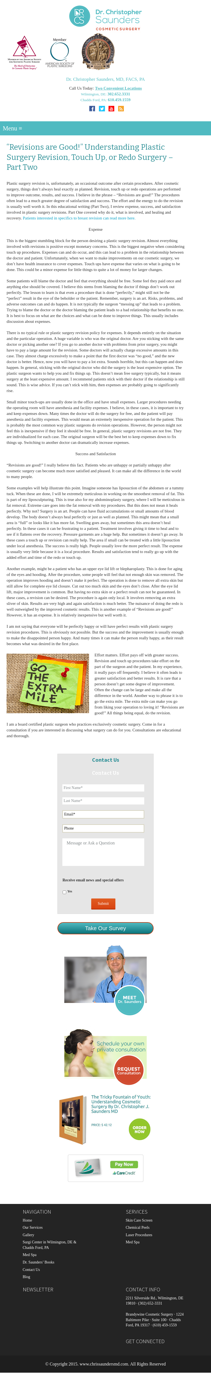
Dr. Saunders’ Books (38, 1262)
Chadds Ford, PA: (94, 100)
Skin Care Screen (139, 1220)
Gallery (28, 1235)
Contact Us (31, 1270)
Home (27, 1220)
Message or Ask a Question (103, 852)
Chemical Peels (138, 1227)
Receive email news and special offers (93, 880)
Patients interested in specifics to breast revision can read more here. (79, 218)
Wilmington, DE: (94, 94)
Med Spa (30, 1255)
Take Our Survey (105, 928)
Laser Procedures (139, 1235)
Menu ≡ (12, 128)
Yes (69, 891)
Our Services (33, 1227)
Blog (26, 1277)
